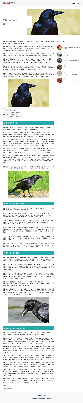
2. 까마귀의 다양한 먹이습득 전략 (12, 112)
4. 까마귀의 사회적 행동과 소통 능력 (13, 116)
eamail (4, 22)
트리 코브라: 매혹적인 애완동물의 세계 (72, 74)
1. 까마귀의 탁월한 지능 (9, 111)
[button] (78, 3)
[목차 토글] (20, 109)
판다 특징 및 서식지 (8, 386)
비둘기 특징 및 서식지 (8, 388)
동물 (4, 24)
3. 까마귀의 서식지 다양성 (10, 114)
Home (73, 3)
